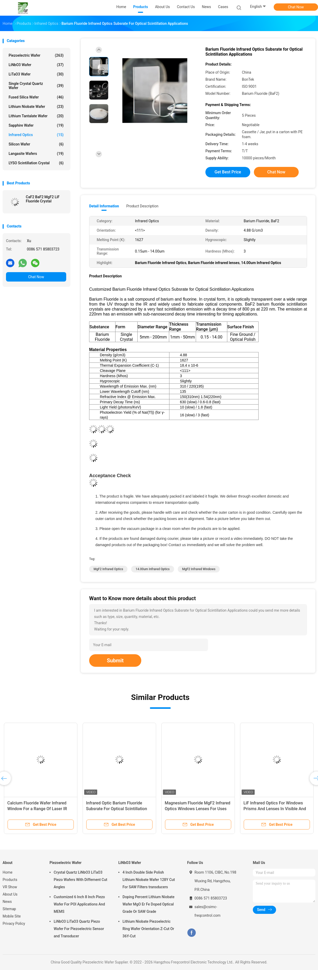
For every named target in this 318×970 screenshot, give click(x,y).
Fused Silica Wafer (36, 97)
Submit (115, 660)
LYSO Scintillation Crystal (36, 163)
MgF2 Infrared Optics (108, 569)
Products (10, 880)
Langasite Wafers (36, 153)
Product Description (142, 206)
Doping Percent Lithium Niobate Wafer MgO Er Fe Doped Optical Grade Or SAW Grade (148, 904)
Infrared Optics (36, 134)
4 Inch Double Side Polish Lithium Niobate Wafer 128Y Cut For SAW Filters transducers (149, 879)
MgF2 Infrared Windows (199, 569)
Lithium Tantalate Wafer (36, 116)
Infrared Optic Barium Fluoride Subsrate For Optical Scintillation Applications (116, 808)
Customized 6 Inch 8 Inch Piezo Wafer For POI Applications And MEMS (79, 904)
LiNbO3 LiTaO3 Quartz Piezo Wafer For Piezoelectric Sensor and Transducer (79, 928)
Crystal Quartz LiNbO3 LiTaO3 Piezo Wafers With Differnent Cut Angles (80, 879)
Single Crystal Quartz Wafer (36, 85)
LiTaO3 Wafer (36, 74)
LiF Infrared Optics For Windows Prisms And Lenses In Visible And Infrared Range (274, 808)
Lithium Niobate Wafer (36, 106)
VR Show (10, 887)
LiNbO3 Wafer (36, 64)
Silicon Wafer (36, 144)
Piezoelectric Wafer (36, 55)
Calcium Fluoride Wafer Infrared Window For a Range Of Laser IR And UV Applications (37, 808)
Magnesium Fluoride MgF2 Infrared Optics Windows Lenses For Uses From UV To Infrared (197, 808)
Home (8, 872)
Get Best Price (228, 172)
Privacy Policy (14, 923)
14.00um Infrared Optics (152, 569)
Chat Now (296, 7)
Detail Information (104, 206)
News (7, 901)
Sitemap (9, 909)
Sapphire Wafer (36, 125)
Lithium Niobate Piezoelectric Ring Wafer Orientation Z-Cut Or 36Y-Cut (148, 928)
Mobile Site (12, 916)
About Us (10, 894)
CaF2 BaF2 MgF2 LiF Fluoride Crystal (43, 199)
